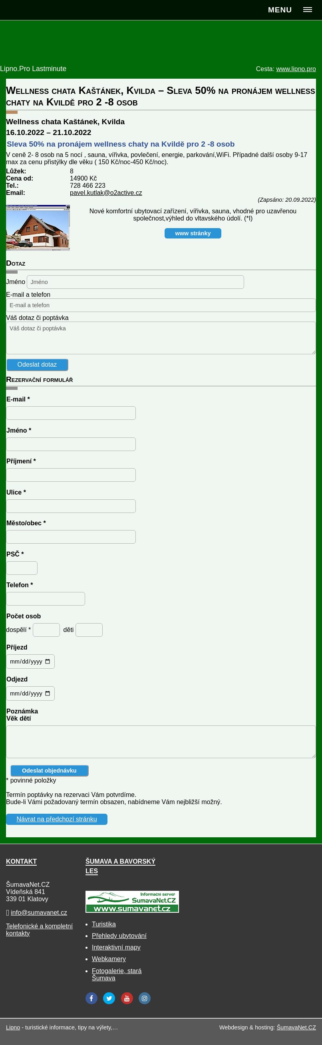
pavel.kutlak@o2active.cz (106, 192)
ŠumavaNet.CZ (296, 1027)
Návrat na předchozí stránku (57, 819)
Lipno (13, 1027)
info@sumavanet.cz (39, 912)
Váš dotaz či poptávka (37, 317)
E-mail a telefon (28, 294)
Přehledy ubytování (119, 935)
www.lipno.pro (296, 69)
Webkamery (109, 959)
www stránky (193, 233)
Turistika (104, 924)
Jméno (15, 281)
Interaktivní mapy (116, 947)
